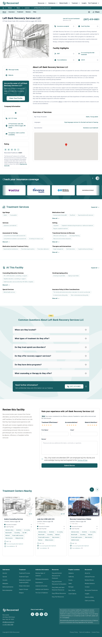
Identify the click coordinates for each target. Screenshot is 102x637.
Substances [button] (53, 3)
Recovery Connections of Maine (80, 519)
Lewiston (27, 8)
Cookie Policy (95, 632)
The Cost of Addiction (41, 593)
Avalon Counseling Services (13, 519)
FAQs (34, 12)
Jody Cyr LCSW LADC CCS (46, 519)
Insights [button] (84, 3)
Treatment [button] (76, 3)
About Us (87, 573)
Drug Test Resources (58, 597)
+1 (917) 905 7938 (8, 624)
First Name (45, 430)
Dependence (39, 582)
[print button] (89, 12)
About (4, 12)
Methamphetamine (8, 587)
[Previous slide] (93, 178)
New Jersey (71, 590)
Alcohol (5, 573)
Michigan (70, 587)
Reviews (28, 12)
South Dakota (72, 593)
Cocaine (5, 580)
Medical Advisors (90, 583)
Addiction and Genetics (42, 589)
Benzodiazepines (7, 590)
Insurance (12, 12)
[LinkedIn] (46, 614)
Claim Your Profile (15, 98)
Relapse (21, 593)
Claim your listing (89, 600)
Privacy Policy (74, 632)
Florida (70, 580)
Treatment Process (24, 573)
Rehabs (10, 8)
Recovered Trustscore (91, 590)
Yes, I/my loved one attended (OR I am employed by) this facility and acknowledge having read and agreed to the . (69, 459)
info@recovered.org (8, 622)
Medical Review (89, 580)
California (71, 576)
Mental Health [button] (64, 3)
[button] (68, 20)
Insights (87, 593)
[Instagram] (37, 614)
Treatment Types (24, 576)
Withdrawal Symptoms (41, 579)
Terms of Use (82, 460)
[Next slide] (97, 178)
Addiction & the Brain (41, 586)
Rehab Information (24, 586)
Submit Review (69, 465)
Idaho (70, 583)
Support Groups (23, 589)
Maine (18, 8)
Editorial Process (90, 576)
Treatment (20, 12)
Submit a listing (89, 597)
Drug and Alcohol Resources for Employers (57, 575)
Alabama (71, 573)
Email (72, 430)
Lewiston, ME (64, 34)
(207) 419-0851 (74, 386)
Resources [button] (42, 3)
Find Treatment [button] (93, 3)
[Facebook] (32, 614)
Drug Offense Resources (59, 593)
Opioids (5, 576)
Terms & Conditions (84, 632)
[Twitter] (41, 614)
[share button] (96, 12)
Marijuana (5, 583)
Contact (87, 587)
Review (44, 439)
